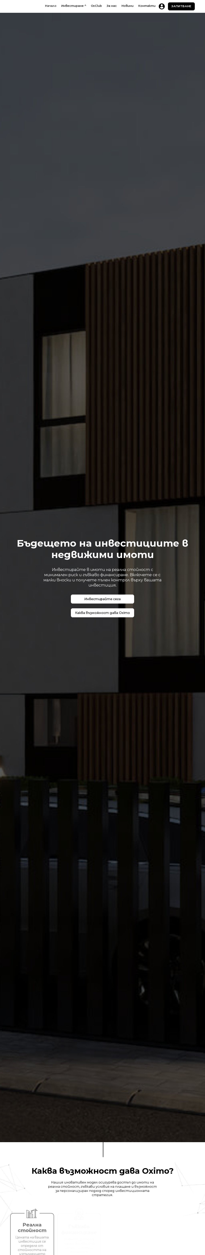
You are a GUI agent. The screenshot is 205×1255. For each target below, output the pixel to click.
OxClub (96, 6)
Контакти (147, 6)
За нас (112, 6)
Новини (128, 6)
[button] (73, 6)
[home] (13, 6)
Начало (50, 6)
